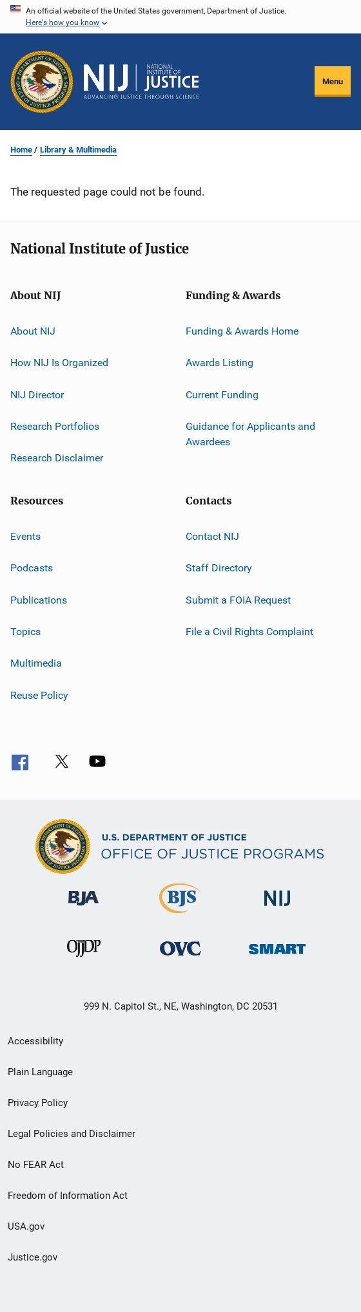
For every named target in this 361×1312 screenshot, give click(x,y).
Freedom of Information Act (68, 1195)
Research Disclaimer (56, 458)
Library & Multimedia (78, 149)
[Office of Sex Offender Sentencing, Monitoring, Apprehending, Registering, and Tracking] (277, 956)
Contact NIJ (212, 536)
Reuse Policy (39, 694)
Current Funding (222, 395)
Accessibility (35, 1041)
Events (25, 536)
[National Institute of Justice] (277, 908)
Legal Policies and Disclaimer (71, 1134)
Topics (25, 631)
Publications (38, 599)
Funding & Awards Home (242, 331)
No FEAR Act (36, 1164)
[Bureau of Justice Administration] (83, 908)
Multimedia (36, 663)
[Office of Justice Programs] (41, 81)
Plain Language (40, 1072)
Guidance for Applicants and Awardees (250, 434)
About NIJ (32, 331)
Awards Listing (219, 362)
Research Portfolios (54, 426)
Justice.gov (32, 1257)
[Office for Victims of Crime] (180, 957)
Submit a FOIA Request (238, 599)
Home (21, 149)
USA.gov (26, 1226)
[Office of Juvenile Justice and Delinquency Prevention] (84, 959)
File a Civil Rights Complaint (249, 631)
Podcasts (31, 568)
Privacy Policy (38, 1103)
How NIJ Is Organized (59, 362)
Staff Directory (219, 568)
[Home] (141, 81)
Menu (332, 81)
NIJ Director (37, 395)
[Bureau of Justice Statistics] (180, 915)
